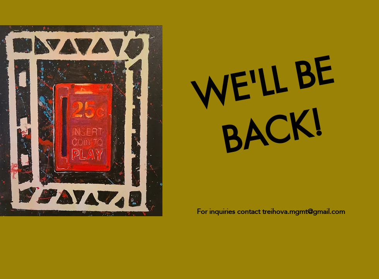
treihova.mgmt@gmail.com (303, 211)
